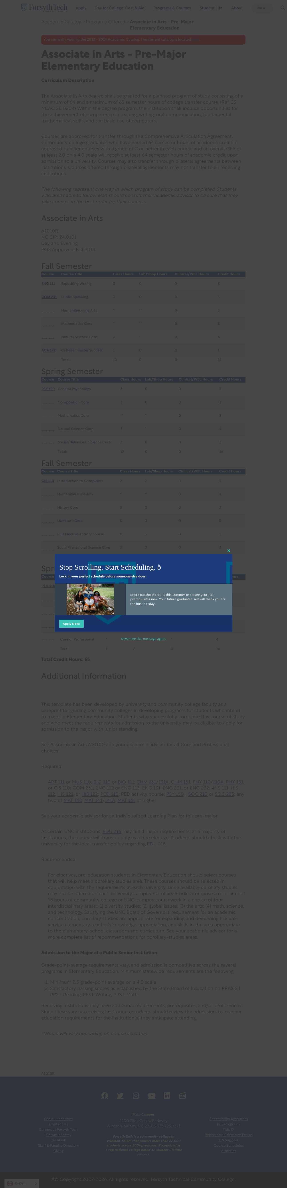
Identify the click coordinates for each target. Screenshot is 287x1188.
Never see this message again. (143, 639)
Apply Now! (71, 624)
